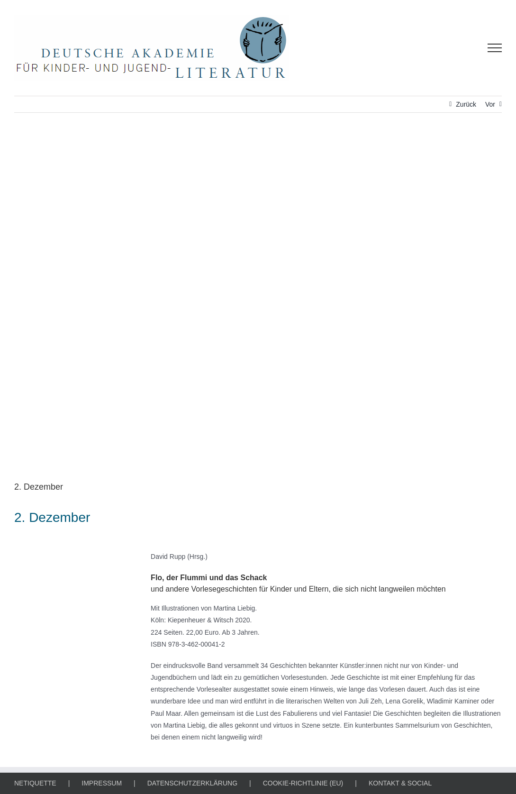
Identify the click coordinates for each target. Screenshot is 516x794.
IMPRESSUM (101, 783)
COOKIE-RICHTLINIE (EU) (303, 783)
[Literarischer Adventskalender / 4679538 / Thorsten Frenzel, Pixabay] (258, 303)
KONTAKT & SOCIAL (400, 783)
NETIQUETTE (35, 783)
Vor (490, 104)
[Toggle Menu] (495, 48)
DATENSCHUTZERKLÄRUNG (192, 783)
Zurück (466, 104)
